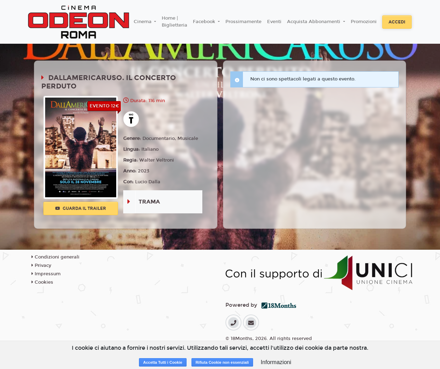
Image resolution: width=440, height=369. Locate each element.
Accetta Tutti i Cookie (162, 362)
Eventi (274, 21)
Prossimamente (243, 21)
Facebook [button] (205, 21)
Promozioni (364, 21)
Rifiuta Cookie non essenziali (222, 362)
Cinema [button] (143, 21)
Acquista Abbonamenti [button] (314, 21)
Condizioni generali (55, 257)
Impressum (46, 274)
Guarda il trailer (80, 208)
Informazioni (276, 362)
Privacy (41, 265)
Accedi (397, 22)
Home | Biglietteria (174, 21)
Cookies (42, 282)
